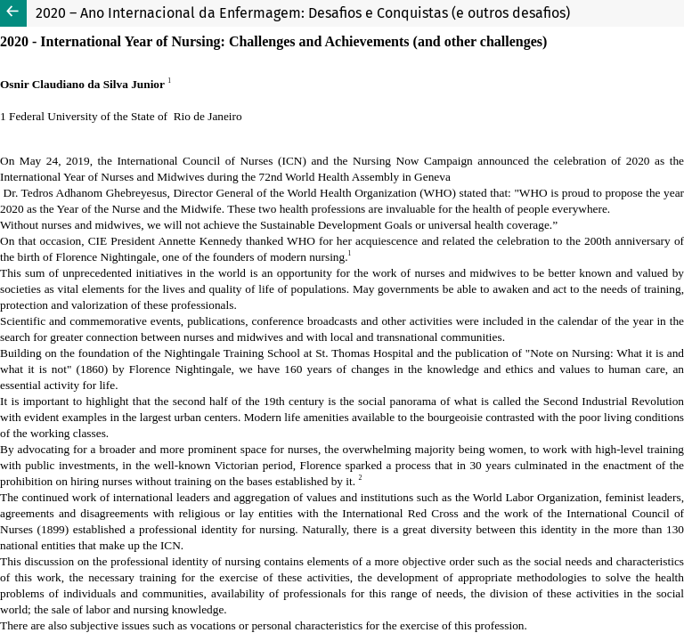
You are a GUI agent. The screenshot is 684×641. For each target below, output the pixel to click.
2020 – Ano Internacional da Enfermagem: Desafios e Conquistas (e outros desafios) (303, 12)
